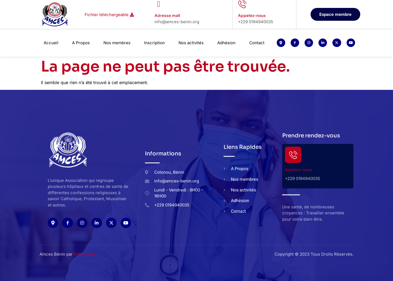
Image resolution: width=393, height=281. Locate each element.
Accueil (51, 42)
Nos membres (116, 42)
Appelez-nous (252, 15)
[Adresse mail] (158, 4)
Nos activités (191, 42)
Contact (256, 42)
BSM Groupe (85, 254)
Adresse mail (167, 15)
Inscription (154, 42)
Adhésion (226, 42)
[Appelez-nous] (242, 4)
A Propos (81, 42)
